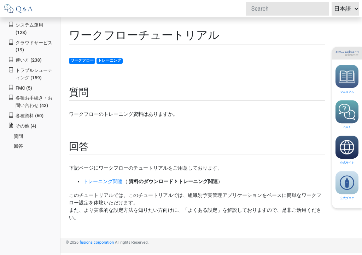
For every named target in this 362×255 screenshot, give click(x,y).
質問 (18, 136)
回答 (18, 146)
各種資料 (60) (25, 115)
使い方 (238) (24, 60)
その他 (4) (22, 126)
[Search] (287, 9)
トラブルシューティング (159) (30, 73)
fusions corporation (97, 242)
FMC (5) (20, 88)
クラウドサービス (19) (30, 46)
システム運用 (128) (25, 28)
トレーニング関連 (103, 181)
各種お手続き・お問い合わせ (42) (30, 101)
